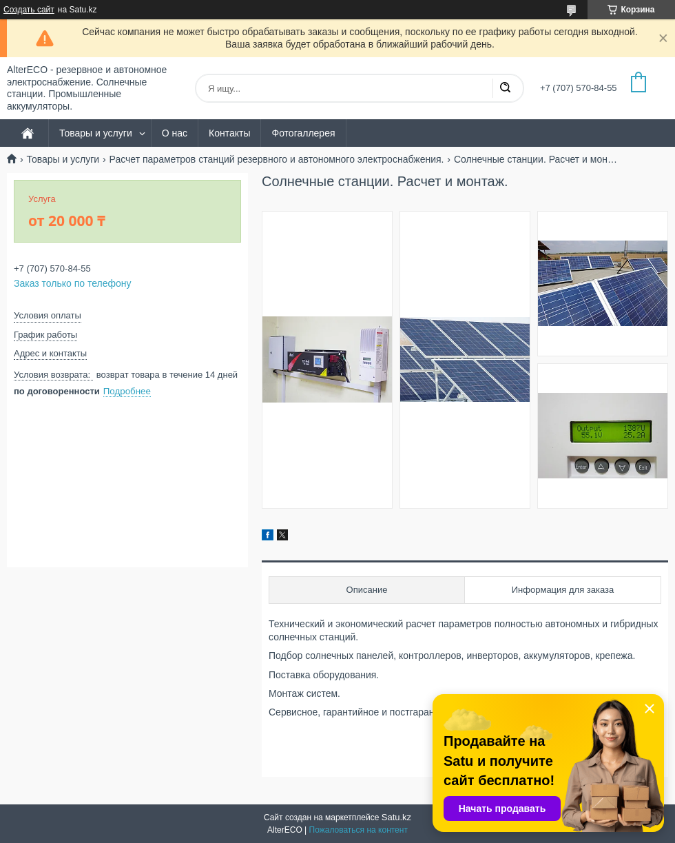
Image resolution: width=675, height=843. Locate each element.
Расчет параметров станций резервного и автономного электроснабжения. (277, 159)
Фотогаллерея (303, 133)
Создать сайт (28, 9)
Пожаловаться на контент (358, 830)
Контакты (229, 133)
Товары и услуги (95, 133)
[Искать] (504, 88)
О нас (174, 133)
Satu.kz (396, 817)
